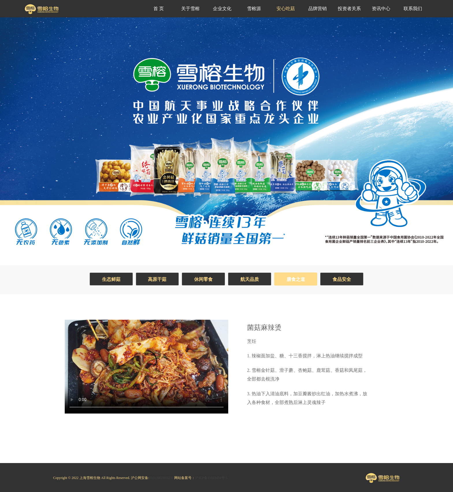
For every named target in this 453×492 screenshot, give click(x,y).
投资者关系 (349, 8)
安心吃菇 (285, 8)
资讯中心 (381, 8)
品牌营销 (317, 8)
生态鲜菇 (111, 279)
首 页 (158, 8)
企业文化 (222, 8)
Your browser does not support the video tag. (146, 364)
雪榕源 (254, 8)
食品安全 (342, 279)
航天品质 (249, 279)
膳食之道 (296, 279)
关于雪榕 (190, 8)
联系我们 (413, 8)
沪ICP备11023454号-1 (211, 478)
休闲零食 (203, 279)
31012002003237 (161, 478)
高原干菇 (157, 279)
